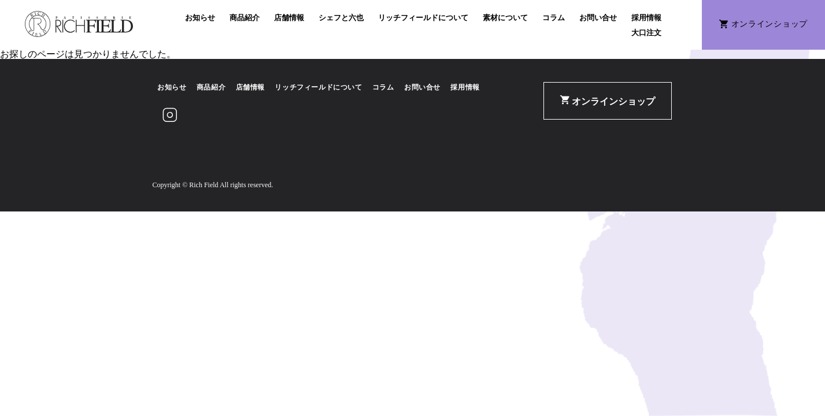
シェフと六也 (341, 17)
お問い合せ (598, 17)
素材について (505, 17)
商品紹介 (245, 17)
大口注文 (646, 32)
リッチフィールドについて (423, 17)
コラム (553, 17)
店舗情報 (289, 17)
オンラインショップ (607, 100)
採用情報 (646, 17)
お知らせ (200, 17)
